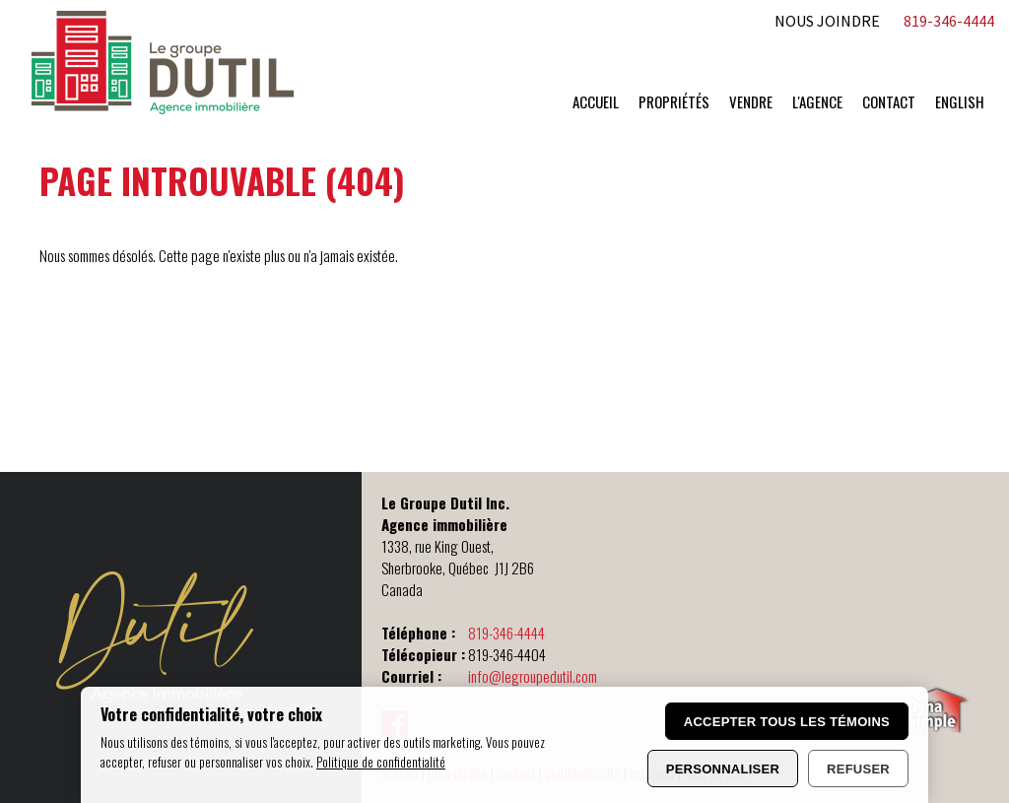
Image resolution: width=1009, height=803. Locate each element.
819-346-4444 (506, 632)
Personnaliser (722, 769)
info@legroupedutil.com (532, 676)
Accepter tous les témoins (787, 721)
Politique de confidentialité (380, 761)
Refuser (858, 769)
